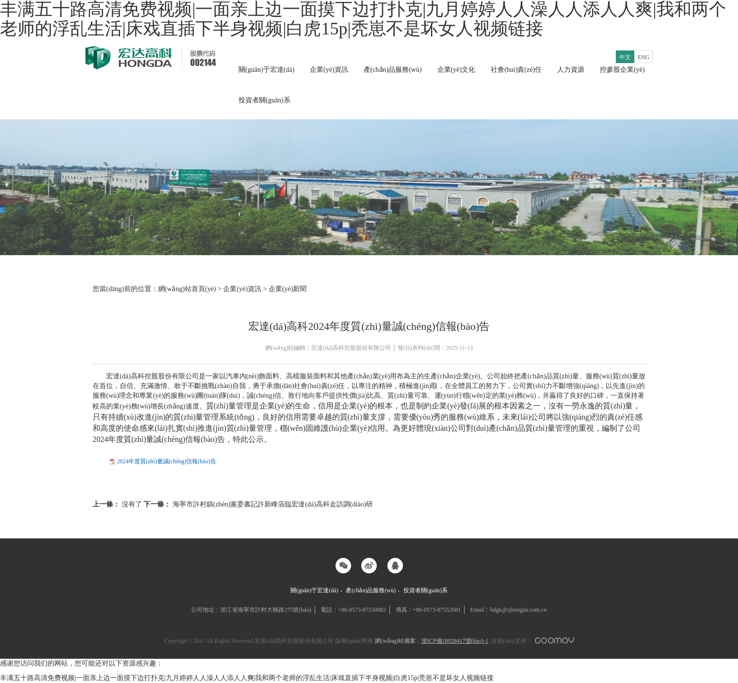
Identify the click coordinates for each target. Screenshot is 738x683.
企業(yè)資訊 (329, 69)
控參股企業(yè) (622, 69)
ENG (644, 57)
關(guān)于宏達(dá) (266, 69)
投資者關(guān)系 (264, 100)
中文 (625, 57)
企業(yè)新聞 (288, 289)
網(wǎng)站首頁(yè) (187, 289)
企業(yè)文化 (456, 69)
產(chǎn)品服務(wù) (393, 69)
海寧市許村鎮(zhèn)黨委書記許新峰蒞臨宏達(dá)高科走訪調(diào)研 (258, 504)
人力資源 (570, 69)
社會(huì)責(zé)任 (516, 69)
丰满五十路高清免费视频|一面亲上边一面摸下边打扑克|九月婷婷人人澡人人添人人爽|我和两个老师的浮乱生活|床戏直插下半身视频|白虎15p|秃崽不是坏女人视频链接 (247, 678)
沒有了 (118, 504)
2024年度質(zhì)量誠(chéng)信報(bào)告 (166, 461)
